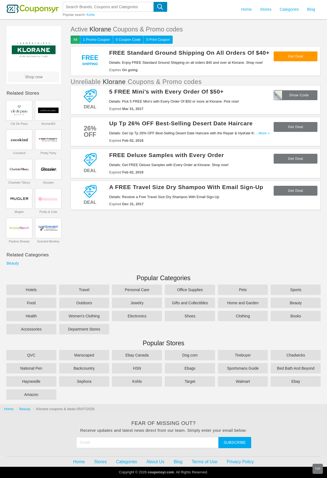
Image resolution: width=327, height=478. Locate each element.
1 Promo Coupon (96, 39)
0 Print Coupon (158, 39)
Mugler (19, 211)
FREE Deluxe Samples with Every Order (166, 155)
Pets (243, 290)
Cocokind (19, 153)
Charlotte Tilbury (19, 182)
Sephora (84, 381)
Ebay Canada (137, 355)
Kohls (90, 15)
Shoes (189, 316)
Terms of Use (205, 461)
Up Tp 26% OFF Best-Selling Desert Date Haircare (181, 123)
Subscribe (235, 442)
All (75, 39)
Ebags (189, 368)
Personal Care (137, 290)
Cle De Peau (19, 123)
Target (190, 381)
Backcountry (84, 368)
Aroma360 (48, 123)
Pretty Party (48, 153)
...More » (263, 133)
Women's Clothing (84, 316)
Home (9, 409)
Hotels (31, 290)
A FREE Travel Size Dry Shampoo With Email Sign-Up (186, 187)
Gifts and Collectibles (190, 303)
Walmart (243, 381)
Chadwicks (296, 355)
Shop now (34, 77)
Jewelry (137, 303)
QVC (31, 355)
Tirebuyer (243, 355)
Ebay (295, 381)
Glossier (48, 182)
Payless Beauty (19, 241)
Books (295, 316)
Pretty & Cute (48, 211)
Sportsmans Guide (243, 368)
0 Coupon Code (128, 39)
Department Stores (84, 329)
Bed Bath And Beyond (295, 368)
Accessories (31, 329)
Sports (295, 290)
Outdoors (84, 303)
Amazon (31, 394)
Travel (84, 290)
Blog (311, 9)
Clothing (243, 316)
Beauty (13, 263)
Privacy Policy (240, 461)
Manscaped (84, 355)
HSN (137, 368)
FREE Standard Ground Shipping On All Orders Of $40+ (189, 53)
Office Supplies (190, 290)
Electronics (137, 316)
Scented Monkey (48, 241)
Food (31, 303)
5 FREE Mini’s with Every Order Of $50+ (166, 91)
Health (31, 316)
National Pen (31, 368)
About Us (155, 461)
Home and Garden (243, 303)
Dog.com (190, 355)
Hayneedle (31, 381)
